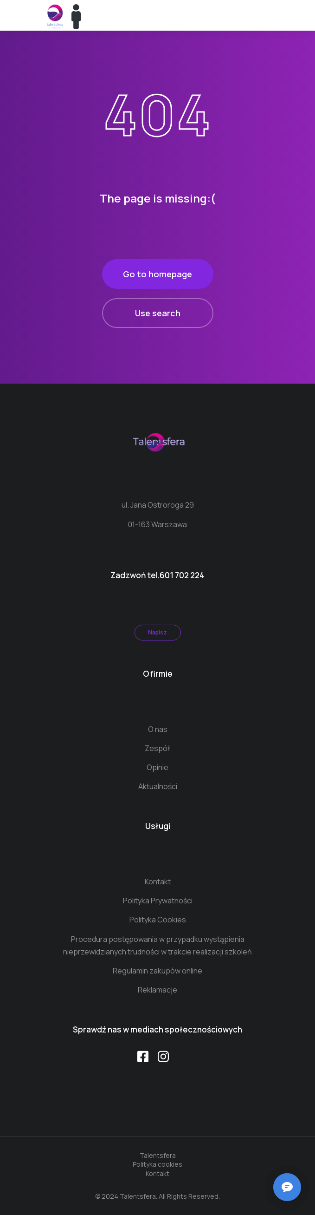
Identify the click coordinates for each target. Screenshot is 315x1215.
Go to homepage (157, 274)
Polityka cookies (157, 1164)
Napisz (157, 632)
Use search (157, 313)
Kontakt (157, 1173)
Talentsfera (158, 1155)
